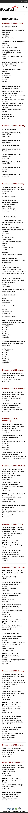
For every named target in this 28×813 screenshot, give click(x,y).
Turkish (20, 1)
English (25, 1)
